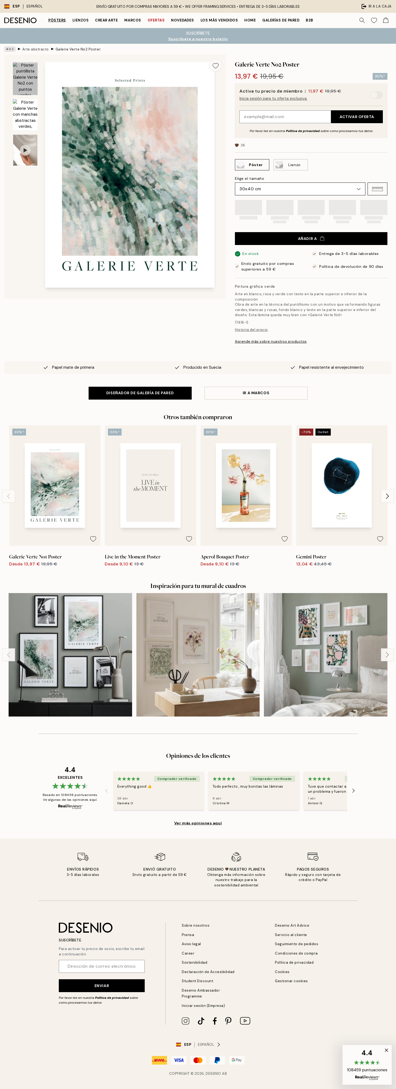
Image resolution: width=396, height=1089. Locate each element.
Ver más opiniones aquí (198, 823)
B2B (309, 20)
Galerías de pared (280, 20)
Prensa (188, 935)
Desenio (213, 1073)
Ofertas (156, 20)
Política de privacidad (303, 131)
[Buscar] (362, 20)
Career (188, 953)
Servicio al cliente (291, 935)
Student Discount (197, 981)
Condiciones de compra (296, 953)
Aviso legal (191, 944)
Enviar (102, 985)
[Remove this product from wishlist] (215, 65)
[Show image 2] (25, 114)
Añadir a (311, 238)
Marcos (132, 20)
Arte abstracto (35, 49)
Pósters (57, 20)
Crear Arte (106, 20)
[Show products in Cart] (386, 20)
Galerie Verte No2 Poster (78, 49)
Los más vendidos (219, 20)
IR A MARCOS (256, 392)
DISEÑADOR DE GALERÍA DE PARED (140, 392)
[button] (377, 188)
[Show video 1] (25, 150)
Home (250, 20)
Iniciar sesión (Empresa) (203, 1005)
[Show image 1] (25, 78)
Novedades (182, 20)
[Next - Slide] (387, 496)
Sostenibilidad (194, 962)
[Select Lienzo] (291, 164)
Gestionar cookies (291, 981)
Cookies (282, 972)
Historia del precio (251, 329)
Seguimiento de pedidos (296, 944)
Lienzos (80, 20)
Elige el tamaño (249, 178)
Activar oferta (357, 116)
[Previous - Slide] (8, 496)
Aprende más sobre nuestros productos (271, 341)
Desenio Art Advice (292, 925)
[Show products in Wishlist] (374, 20)
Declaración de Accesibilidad (208, 972)
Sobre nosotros (195, 925)
